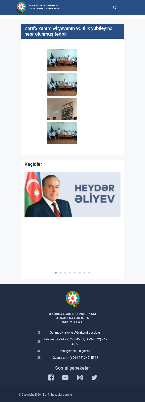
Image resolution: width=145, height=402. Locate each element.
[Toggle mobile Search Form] (115, 7)
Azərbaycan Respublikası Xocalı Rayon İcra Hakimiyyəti (45, 7)
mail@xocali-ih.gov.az (75, 351)
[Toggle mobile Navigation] (124, 7)
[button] (55, 273)
